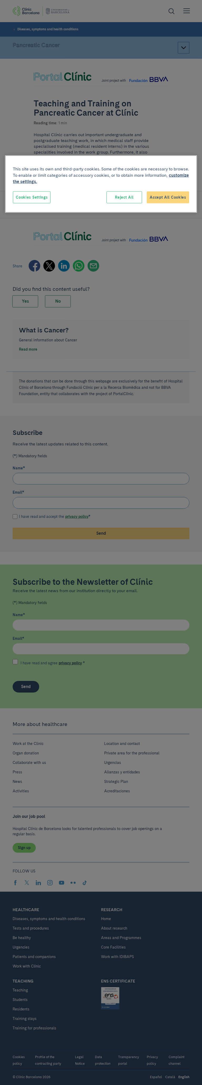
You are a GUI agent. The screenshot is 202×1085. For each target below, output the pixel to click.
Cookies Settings (32, 197)
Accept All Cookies (168, 197)
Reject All (124, 197)
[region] (101, 184)
